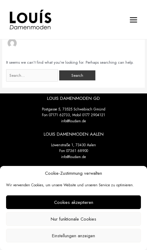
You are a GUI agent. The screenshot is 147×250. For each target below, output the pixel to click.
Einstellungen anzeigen (73, 235)
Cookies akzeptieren (73, 202)
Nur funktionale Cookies (73, 219)
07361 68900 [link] (77, 151)
